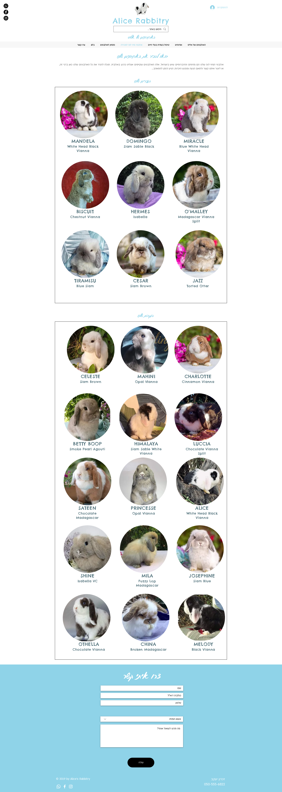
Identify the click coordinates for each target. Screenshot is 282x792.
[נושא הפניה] (141, 719)
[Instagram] (6, 18)
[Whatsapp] (6, 6)
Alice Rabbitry (141, 20)
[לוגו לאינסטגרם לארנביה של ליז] (70, 786)
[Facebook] (6, 12)
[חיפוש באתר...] (141, 29)
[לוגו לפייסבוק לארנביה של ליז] (64, 786)
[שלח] (141, 762)
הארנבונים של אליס (141, 37)
